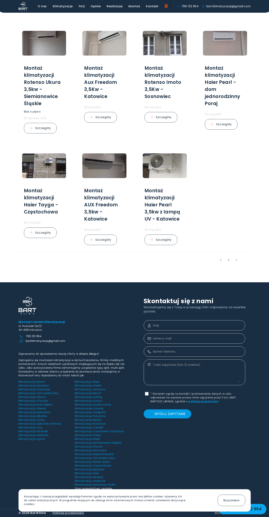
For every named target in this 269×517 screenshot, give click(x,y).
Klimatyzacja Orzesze (89, 408)
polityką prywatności (203, 401)
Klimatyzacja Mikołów (33, 416)
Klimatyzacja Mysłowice (34, 412)
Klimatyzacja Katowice (34, 385)
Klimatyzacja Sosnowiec (35, 389)
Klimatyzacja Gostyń (88, 401)
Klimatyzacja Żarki (87, 473)
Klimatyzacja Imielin (88, 385)
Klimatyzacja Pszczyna (90, 416)
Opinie (96, 6)
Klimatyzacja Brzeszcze (90, 424)
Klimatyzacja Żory (30, 427)
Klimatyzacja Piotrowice (91, 450)
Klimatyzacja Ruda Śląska (35, 404)
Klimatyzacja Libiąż (87, 439)
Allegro (93, 354)
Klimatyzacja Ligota (32, 439)
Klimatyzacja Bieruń (88, 393)
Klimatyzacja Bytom (32, 382)
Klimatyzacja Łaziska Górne (93, 404)
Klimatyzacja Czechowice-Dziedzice (99, 431)
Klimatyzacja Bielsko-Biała (92, 462)
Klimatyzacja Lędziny (89, 397)
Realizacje (114, 6)
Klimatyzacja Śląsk (87, 382)
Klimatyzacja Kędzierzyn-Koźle (95, 485)
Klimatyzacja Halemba (34, 435)
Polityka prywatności (68, 513)
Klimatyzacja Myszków (89, 469)
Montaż (134, 6)
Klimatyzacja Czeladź (89, 427)
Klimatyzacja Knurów (89, 446)
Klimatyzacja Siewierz (89, 477)
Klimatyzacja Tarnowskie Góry (39, 393)
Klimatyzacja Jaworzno (90, 389)
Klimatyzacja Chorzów (33, 401)
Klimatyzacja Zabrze (32, 397)
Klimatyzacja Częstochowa (93, 465)
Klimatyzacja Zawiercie (90, 481)
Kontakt (152, 6)
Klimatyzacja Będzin (88, 420)
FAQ (82, 6)
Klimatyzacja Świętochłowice (94, 454)
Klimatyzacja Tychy (32, 420)
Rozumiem (231, 500)
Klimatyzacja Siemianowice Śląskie (98, 443)
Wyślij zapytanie (167, 414)
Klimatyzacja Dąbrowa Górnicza (40, 424)
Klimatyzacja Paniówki (33, 431)
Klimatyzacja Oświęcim (90, 412)
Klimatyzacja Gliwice (32, 408)
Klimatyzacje (63, 6)
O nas (42, 6)
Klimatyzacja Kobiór (88, 435)
